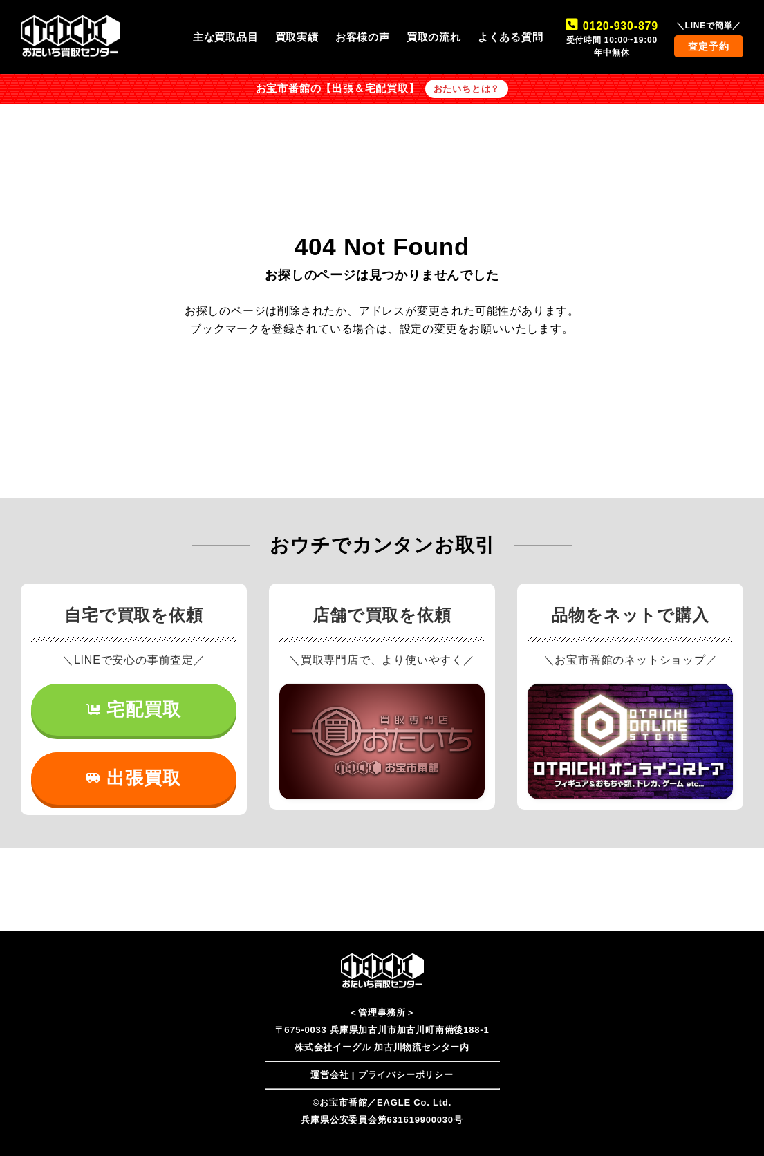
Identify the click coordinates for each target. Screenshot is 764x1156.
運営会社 (329, 1075)
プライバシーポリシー (406, 1075)
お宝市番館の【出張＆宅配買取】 (338, 88)
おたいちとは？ (467, 89)
